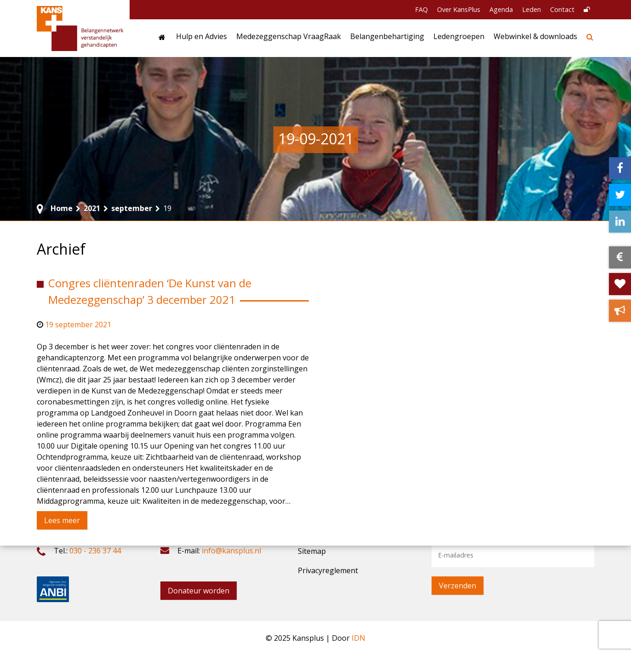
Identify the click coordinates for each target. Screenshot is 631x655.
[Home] (162, 38)
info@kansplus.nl (231, 551)
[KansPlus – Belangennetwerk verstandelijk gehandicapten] (81, 28)
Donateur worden (198, 591)
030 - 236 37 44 (95, 551)
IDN (358, 638)
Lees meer (62, 520)
